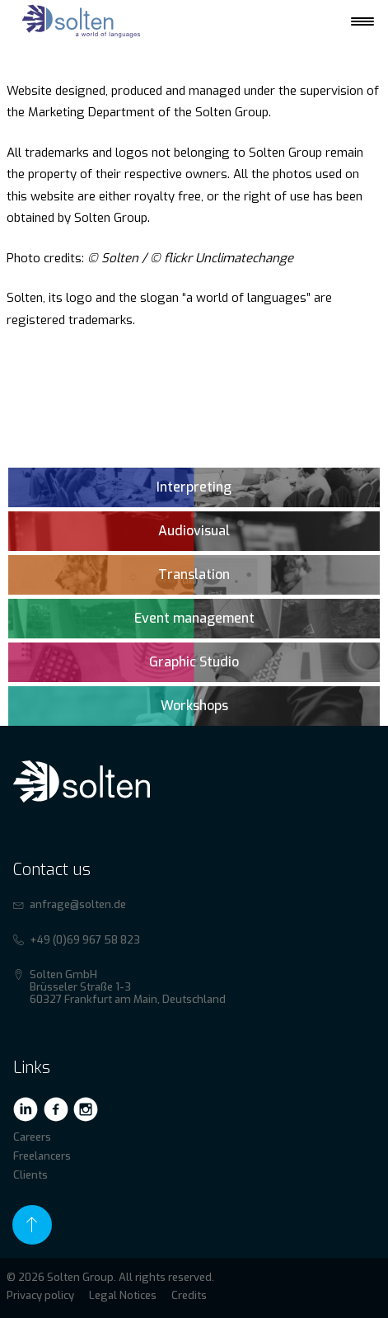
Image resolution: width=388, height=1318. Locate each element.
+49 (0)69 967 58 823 (85, 940)
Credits (189, 1295)
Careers (32, 1137)
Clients (30, 1175)
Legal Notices (123, 1295)
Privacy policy (40, 1295)
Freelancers (42, 1156)
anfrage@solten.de (78, 904)
